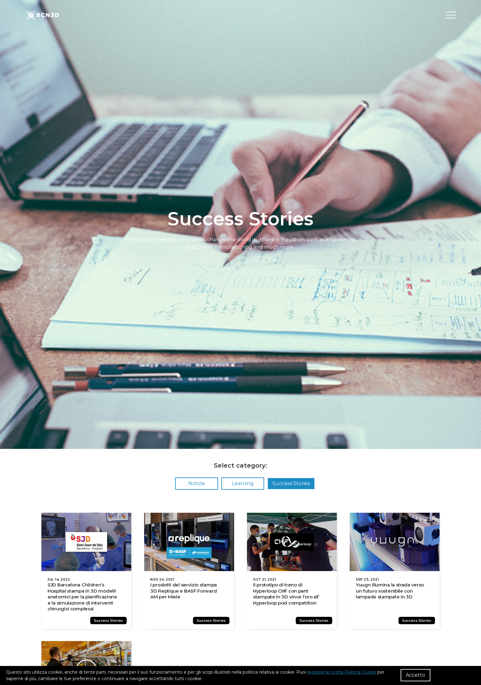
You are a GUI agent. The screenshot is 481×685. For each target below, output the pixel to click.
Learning (243, 483)
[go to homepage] (42, 15)
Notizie (196, 483)
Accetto (415, 675)
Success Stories (291, 483)
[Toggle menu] (451, 15)
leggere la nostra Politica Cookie (341, 672)
